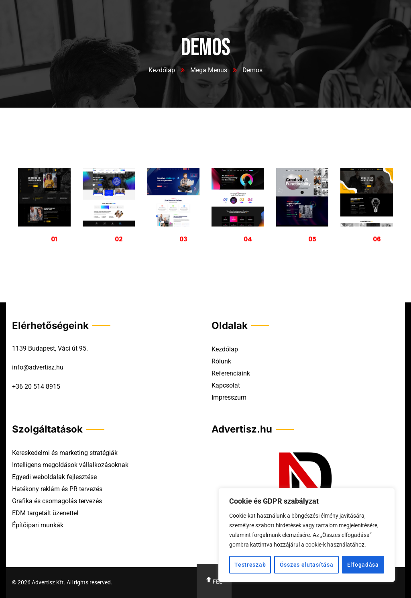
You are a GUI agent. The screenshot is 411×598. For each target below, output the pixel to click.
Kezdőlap (162, 70)
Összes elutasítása (307, 564)
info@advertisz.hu (37, 367)
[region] (306, 535)
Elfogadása (363, 564)
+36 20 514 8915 (36, 386)
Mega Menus (208, 70)
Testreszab (250, 564)
